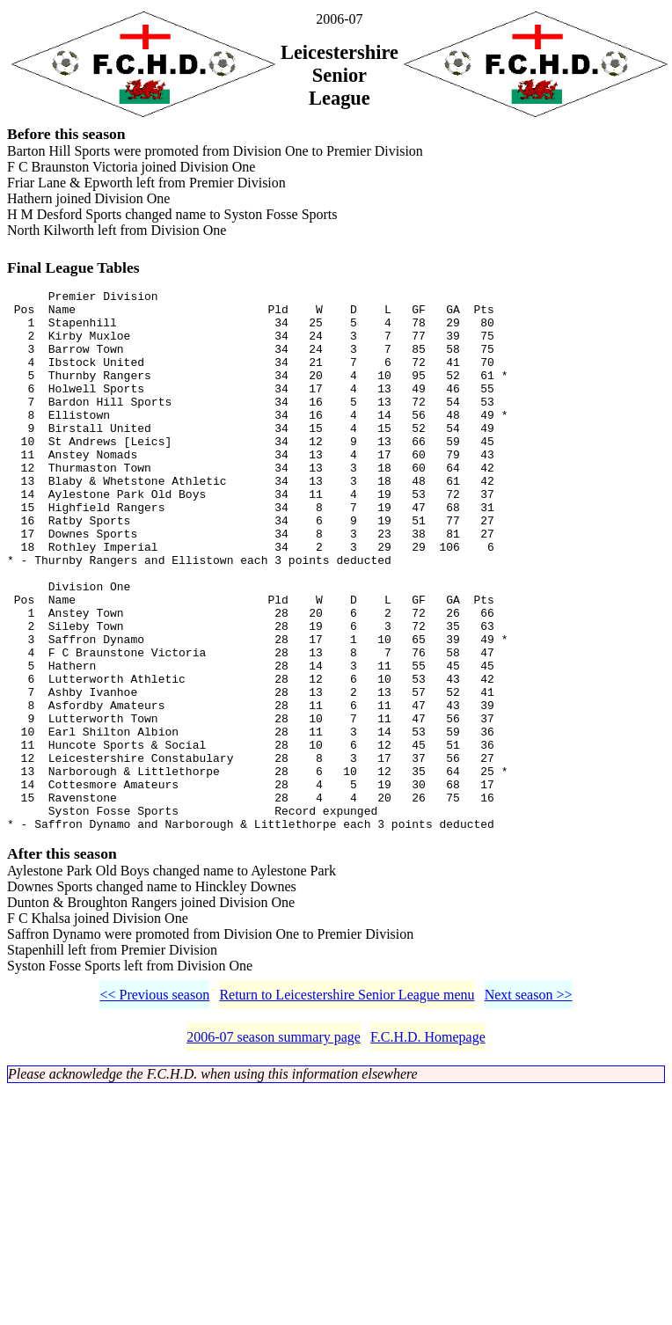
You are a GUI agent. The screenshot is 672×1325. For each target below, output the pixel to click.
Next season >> (529, 1108)
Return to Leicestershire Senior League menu (346, 1108)
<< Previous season (154, 1108)
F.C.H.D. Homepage (428, 1150)
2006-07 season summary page (273, 1150)
